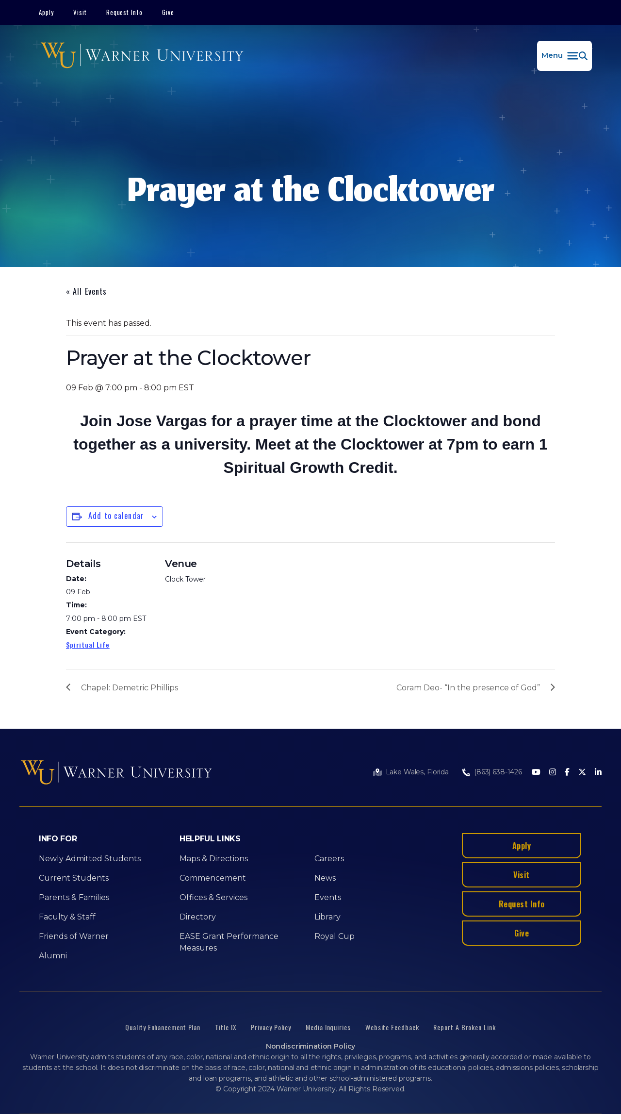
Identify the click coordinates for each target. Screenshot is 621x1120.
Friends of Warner (74, 936)
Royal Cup (334, 936)
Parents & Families (74, 897)
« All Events (86, 291)
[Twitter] (582, 773)
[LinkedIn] (598, 773)
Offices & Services (213, 897)
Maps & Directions (214, 858)
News (325, 878)
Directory (198, 916)
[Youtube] (536, 773)
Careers (329, 858)
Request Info (124, 12)
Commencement (213, 878)
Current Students (74, 878)
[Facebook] (567, 773)
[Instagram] (552, 773)
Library (327, 916)
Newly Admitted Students (90, 858)
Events (327, 897)
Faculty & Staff (67, 916)
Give (168, 12)
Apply (46, 12)
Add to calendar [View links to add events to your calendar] (116, 515)
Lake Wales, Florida (417, 772)
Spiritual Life (88, 644)
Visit (80, 12)
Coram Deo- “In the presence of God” (468, 687)
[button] (564, 56)
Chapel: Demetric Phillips (129, 687)
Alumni (53, 955)
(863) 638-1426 (498, 772)
